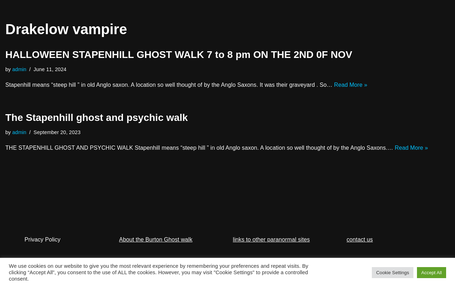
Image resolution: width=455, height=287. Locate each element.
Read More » (351, 85)
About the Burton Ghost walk (155, 239)
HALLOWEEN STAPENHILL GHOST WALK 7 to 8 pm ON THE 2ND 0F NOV (178, 54)
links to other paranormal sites (271, 239)
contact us (360, 239)
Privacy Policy (42, 239)
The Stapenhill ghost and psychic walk (96, 117)
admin (19, 69)
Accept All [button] (431, 272)
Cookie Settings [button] (392, 272)
